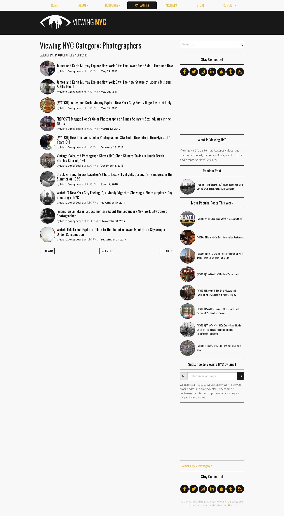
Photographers (64, 55)
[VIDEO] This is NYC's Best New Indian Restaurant (220, 237)
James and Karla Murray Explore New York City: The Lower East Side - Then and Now (115, 65)
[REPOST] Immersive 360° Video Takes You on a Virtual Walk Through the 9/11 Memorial (220, 187)
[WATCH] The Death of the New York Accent (218, 274)
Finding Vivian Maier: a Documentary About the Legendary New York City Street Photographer (112, 213)
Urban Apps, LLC (207, 505)
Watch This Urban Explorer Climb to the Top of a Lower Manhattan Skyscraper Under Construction (111, 232)
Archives (171, 5)
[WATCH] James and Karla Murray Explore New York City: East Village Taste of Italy (114, 102)
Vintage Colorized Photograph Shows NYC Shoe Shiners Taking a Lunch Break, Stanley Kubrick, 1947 (111, 158)
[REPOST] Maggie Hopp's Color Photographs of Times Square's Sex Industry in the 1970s (114, 121)
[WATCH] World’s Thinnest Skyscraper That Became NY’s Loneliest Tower (218, 311)
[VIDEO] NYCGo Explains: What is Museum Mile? (219, 219)
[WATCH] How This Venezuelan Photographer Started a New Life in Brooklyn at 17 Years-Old (113, 140)
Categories (142, 5)
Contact (228, 5)
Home (54, 5)
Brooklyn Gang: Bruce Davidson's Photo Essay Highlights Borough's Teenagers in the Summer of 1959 (115, 176)
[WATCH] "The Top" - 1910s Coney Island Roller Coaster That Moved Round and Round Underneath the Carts (219, 329)
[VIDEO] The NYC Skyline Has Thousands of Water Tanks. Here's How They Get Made (220, 256)
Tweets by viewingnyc (196, 466)
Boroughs (111, 5)
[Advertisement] (177, 22)
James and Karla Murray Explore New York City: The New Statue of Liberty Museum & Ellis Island (114, 84)
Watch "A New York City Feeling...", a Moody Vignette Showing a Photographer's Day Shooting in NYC (115, 195)
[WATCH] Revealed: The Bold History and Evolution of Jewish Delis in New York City (216, 292)
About (82, 5)
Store (200, 5)
